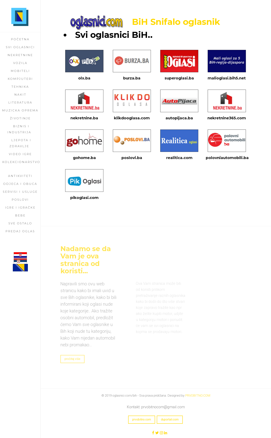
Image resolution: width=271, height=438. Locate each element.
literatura (20, 102)
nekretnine (20, 55)
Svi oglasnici (20, 47)
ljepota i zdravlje (20, 143)
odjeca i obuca (20, 184)
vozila (20, 63)
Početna (20, 39)
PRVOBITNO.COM (197, 395)
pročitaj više (69, 359)
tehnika (20, 86)
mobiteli (20, 71)
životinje (20, 118)
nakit (20, 94)
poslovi (20, 199)
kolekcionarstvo (21, 162)
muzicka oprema (20, 110)
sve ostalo (20, 223)
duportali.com (170, 419)
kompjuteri (20, 79)
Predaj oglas (20, 231)
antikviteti (20, 176)
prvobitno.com (141, 419)
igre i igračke (20, 207)
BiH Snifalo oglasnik (176, 22)
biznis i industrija (19, 129)
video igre (20, 154)
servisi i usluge (20, 191)
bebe (20, 215)
